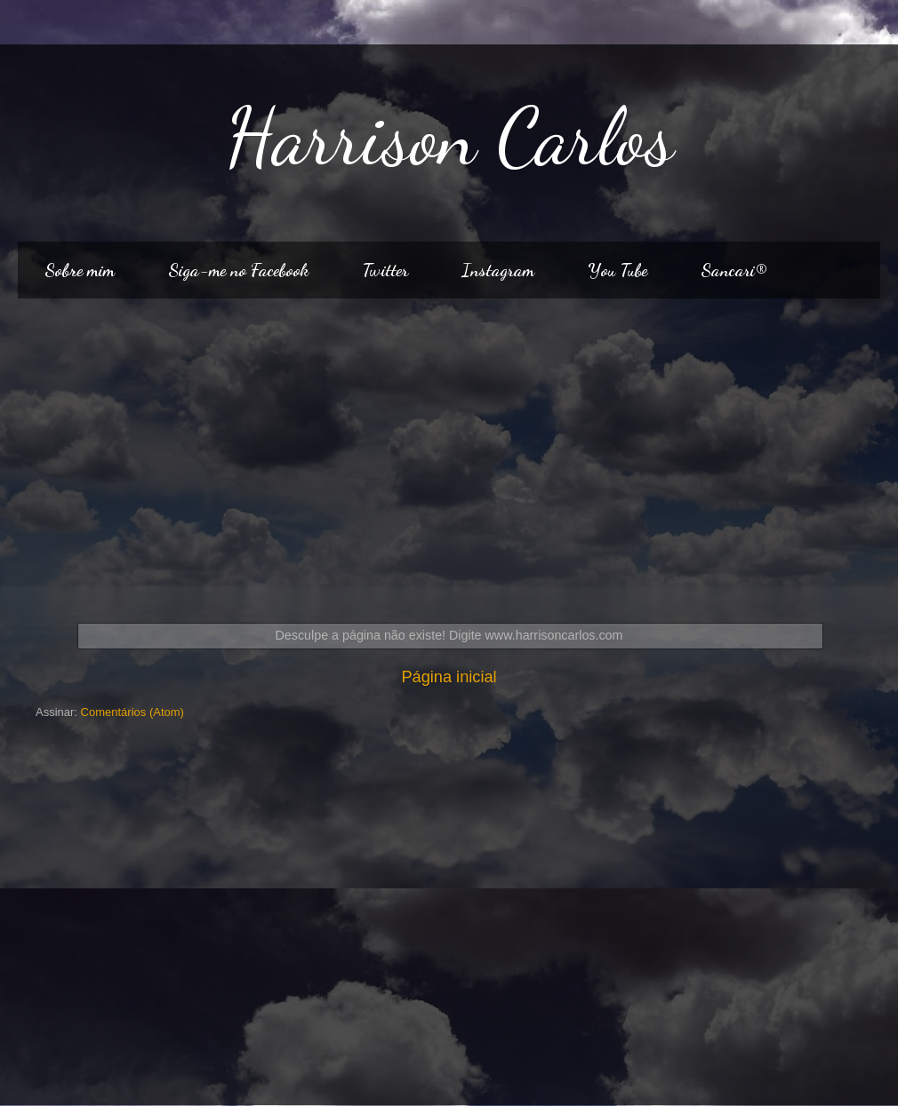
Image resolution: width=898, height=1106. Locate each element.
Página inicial (448, 677)
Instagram (497, 270)
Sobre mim (79, 270)
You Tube (617, 270)
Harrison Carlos (449, 137)
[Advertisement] (449, 449)
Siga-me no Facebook (238, 270)
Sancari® (733, 270)
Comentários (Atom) (132, 712)
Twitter (385, 270)
